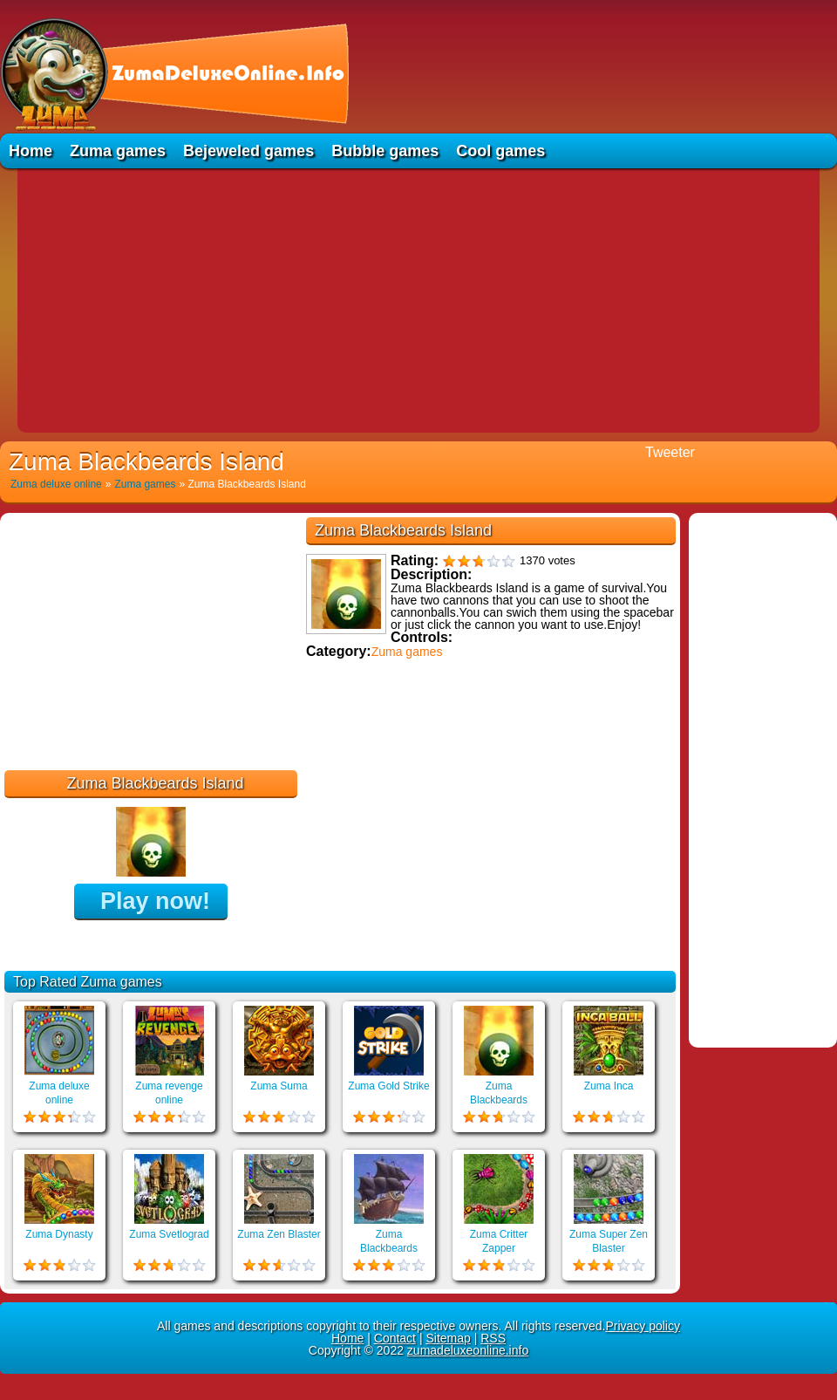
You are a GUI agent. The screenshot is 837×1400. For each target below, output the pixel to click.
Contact (395, 1338)
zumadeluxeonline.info (467, 1350)
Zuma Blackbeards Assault (389, 1248)
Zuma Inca (609, 1086)
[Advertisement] (418, 299)
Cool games (500, 151)
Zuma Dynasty (58, 1234)
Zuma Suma (278, 1086)
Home (30, 151)
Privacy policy (642, 1326)
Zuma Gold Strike (388, 1086)
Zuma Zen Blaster (278, 1234)
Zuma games (118, 151)
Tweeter (670, 452)
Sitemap (447, 1338)
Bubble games (385, 151)
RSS (493, 1338)
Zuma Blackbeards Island (498, 1100)
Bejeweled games (248, 151)
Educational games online (381, 776)
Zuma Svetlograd (168, 1234)
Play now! (155, 901)
